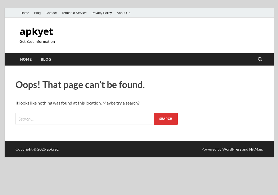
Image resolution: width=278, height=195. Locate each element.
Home (25, 13)
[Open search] (260, 59)
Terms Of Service (74, 13)
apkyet (36, 31)
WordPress (231, 149)
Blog (37, 13)
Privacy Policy (102, 13)
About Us (123, 13)
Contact (51, 13)
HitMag (255, 149)
